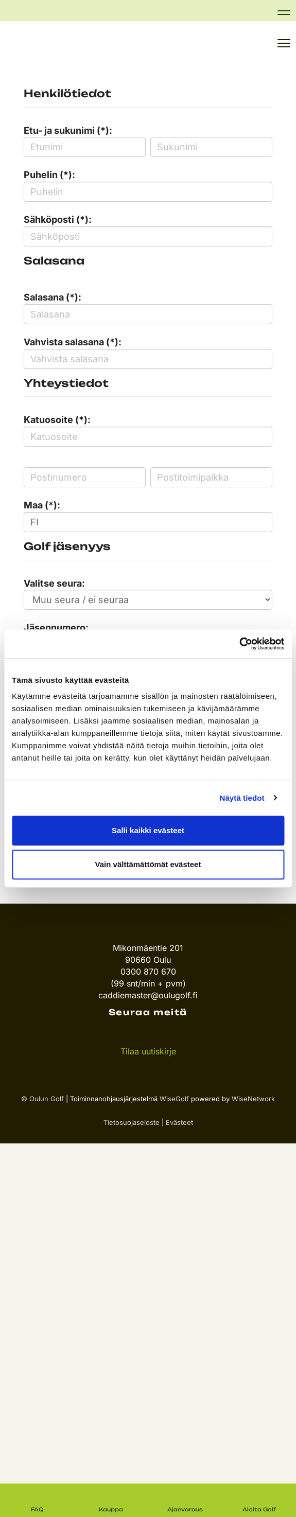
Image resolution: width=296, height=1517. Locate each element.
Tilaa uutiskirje (148, 1051)
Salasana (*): (52, 297)
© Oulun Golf (42, 1099)
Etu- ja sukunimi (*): (68, 130)
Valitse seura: (54, 583)
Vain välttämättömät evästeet (148, 864)
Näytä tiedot (242, 797)
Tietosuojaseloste (131, 1122)
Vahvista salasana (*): (72, 342)
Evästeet (179, 1122)
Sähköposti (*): (58, 219)
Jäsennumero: (56, 627)
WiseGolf (174, 1099)
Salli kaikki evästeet (148, 830)
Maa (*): (42, 505)
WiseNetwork (253, 1099)
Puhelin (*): (49, 174)
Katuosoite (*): (57, 419)
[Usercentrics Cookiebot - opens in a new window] (239, 643)
